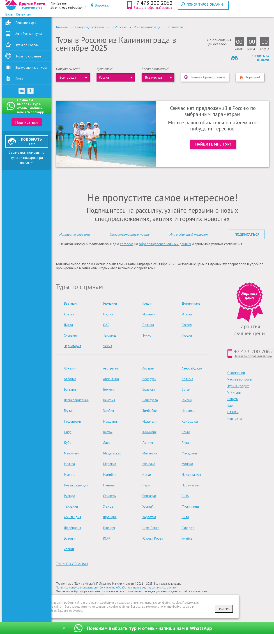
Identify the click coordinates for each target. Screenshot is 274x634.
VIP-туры (234, 392)
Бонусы (232, 399)
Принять (223, 609)
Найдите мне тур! (213, 144)
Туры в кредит (238, 386)
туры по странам (72, 563)
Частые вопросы (239, 379)
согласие (127, 244)
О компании (236, 373)
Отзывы (233, 412)
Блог (230, 405)
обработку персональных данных (165, 244)
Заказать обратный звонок (153, 7)
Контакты (234, 418)
